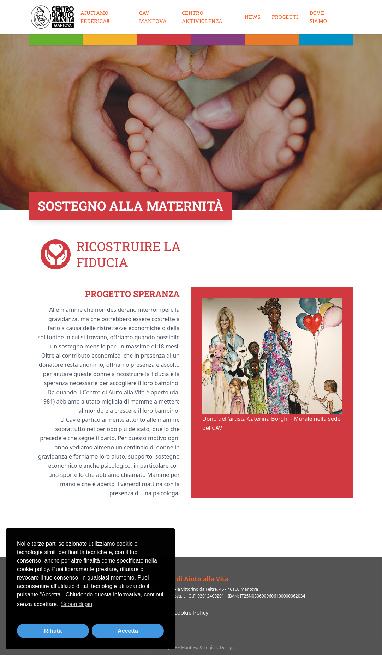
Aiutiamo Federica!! (94, 17)
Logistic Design (219, 647)
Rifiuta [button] (53, 631)
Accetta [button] (128, 631)
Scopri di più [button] (76, 604)
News (252, 16)
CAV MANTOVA (153, 17)
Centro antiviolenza (202, 17)
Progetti (285, 16)
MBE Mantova (184, 647)
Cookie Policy (191, 613)
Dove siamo (318, 17)
